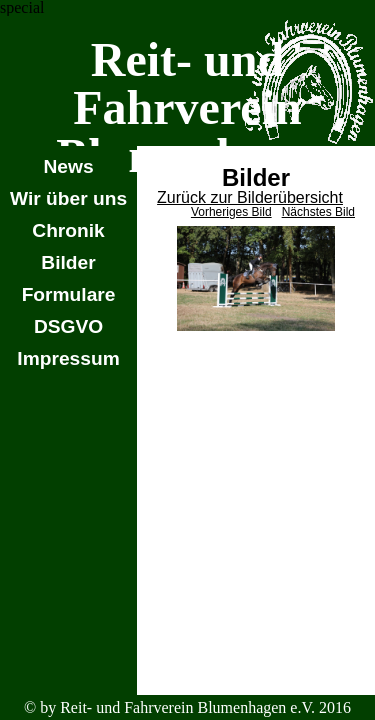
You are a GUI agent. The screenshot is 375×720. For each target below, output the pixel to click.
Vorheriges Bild (231, 212)
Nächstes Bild (318, 212)
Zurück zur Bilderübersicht (250, 197)
